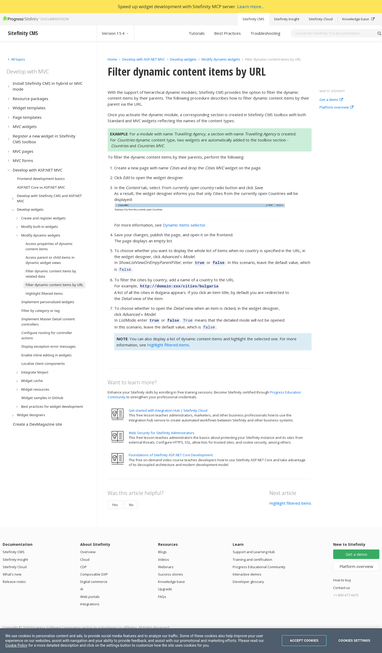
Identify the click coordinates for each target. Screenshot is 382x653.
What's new (12, 570)
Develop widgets (183, 59)
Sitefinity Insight (286, 19)
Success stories (170, 570)
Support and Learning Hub (254, 548)
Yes (115, 500)
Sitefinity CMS (253, 19)
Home (112, 59)
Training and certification (252, 555)
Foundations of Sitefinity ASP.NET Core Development (171, 451)
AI (81, 585)
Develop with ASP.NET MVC (143, 59)
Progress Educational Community (259, 563)
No (131, 500)
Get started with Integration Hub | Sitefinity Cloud (168, 406)
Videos (163, 555)
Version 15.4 (115, 33)
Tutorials (197, 33)
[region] (191, 640)
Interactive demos (247, 570)
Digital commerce (93, 577)
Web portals (90, 592)
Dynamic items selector (184, 225)
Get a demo (331, 100)
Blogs (162, 548)
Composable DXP (94, 570)
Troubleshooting (265, 33)
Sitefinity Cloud (321, 19)
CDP (83, 563)
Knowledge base (358, 19)
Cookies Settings (354, 640)
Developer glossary (248, 577)
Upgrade (165, 585)
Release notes (14, 577)
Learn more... (250, 6)
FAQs (162, 592)
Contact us (341, 583)
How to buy (342, 576)
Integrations (89, 600)
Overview (88, 548)
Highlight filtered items (168, 340)
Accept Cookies (304, 640)
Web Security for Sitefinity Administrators (161, 428)
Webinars (166, 563)
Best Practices (227, 33)
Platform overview (336, 107)
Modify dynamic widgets (221, 59)
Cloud (84, 555)
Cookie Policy (16, 645)
